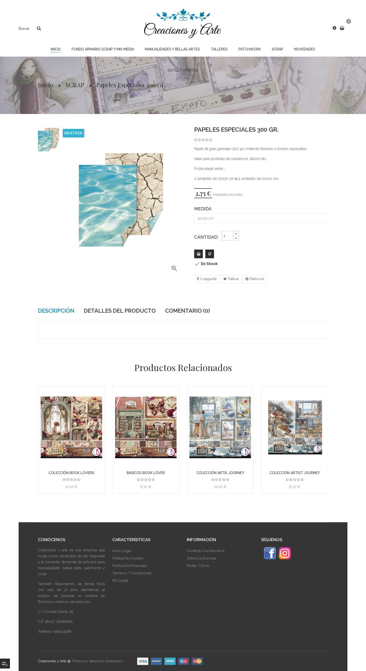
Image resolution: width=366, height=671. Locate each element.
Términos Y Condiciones (132, 573)
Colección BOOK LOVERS (71, 473)
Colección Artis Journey (220, 473)
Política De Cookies (127, 558)
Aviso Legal (121, 551)
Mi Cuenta (120, 581)
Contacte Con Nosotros (206, 551)
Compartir (208, 278)
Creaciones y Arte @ (54, 661)
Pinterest (257, 278)
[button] (334, 28)
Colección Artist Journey (295, 473)
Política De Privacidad (129, 566)
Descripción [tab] (56, 310)
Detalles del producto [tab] (120, 310)
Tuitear (233, 278)
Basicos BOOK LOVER (146, 473)
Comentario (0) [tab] (187, 310)
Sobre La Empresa (201, 558)
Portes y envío (198, 566)
